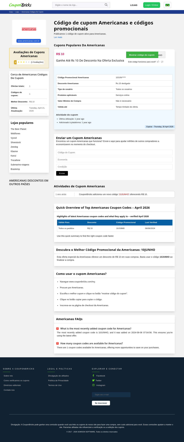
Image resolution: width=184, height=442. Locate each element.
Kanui (13, 156)
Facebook (100, 376)
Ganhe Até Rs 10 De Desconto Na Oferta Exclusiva (90, 60)
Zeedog (14, 147)
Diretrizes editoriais (12, 385)
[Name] (106, 5)
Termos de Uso (55, 385)
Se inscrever (101, 403)
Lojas (133, 5)
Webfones (15, 133)
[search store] (81, 5)
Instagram (100, 385)
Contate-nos (9, 390)
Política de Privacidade (58, 380)
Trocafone (15, 160)
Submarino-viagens (20, 164)
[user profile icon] (151, 5)
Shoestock (16, 142)
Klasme (14, 151)
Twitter (99, 380)
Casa (11, 12)
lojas (17, 12)
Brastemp (15, 169)
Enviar (62, 173)
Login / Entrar (151, 5)
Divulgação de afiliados (58, 376)
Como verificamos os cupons (16, 380)
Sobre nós (8, 376)
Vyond (14, 138)
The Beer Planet (18, 129)
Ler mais (58, 37)
